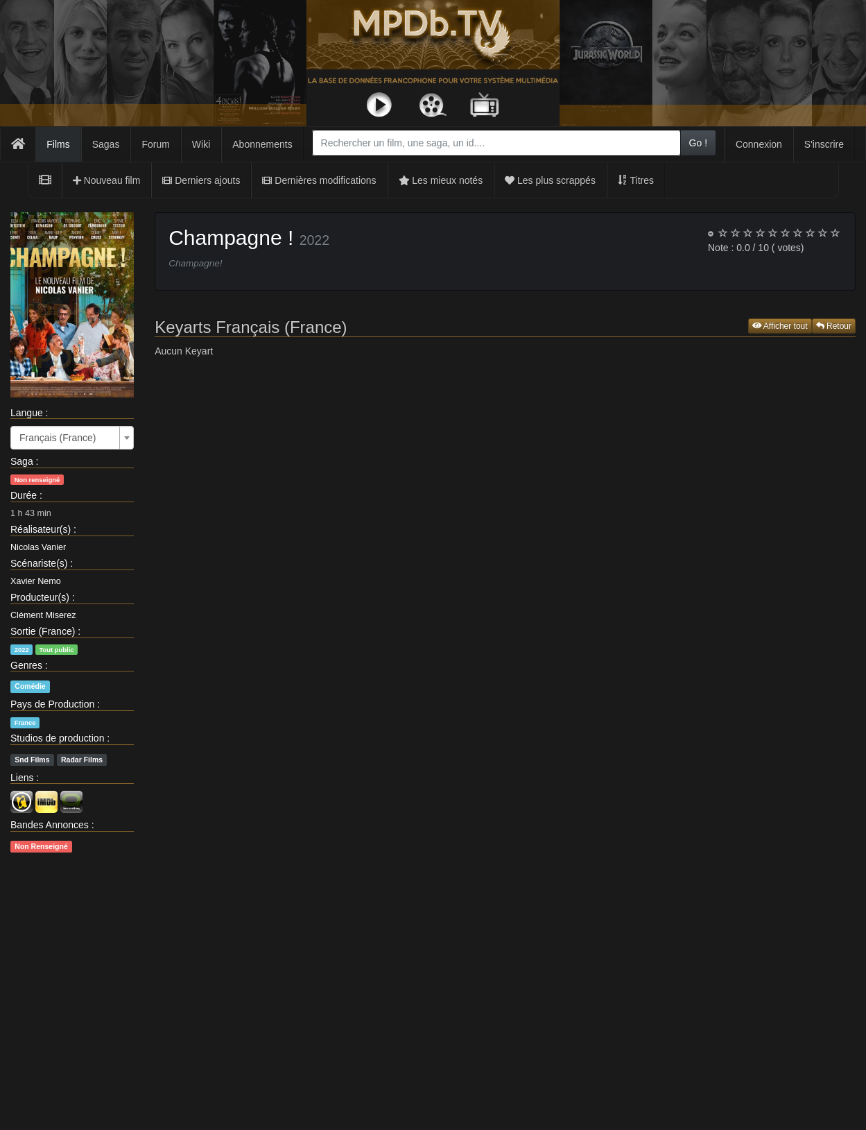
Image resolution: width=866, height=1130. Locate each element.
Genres (26, 665)
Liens (21, 777)
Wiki (201, 144)
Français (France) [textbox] (57, 437)
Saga (21, 461)
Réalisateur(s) (40, 529)
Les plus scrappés (550, 180)
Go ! (698, 142)
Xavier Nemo (35, 581)
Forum (155, 144)
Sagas (106, 144)
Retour (833, 326)
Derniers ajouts (201, 180)
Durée (23, 495)
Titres (636, 180)
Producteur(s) (39, 597)
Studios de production (57, 738)
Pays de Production (52, 704)
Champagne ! (230, 237)
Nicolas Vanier (38, 547)
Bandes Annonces (49, 824)
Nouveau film (107, 180)
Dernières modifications (319, 180)
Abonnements (262, 144)
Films (57, 144)
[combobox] (496, 143)
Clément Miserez (43, 615)
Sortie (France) (42, 631)
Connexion (759, 144)
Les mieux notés (441, 180)
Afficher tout (780, 326)
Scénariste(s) (38, 563)
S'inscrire (824, 144)
